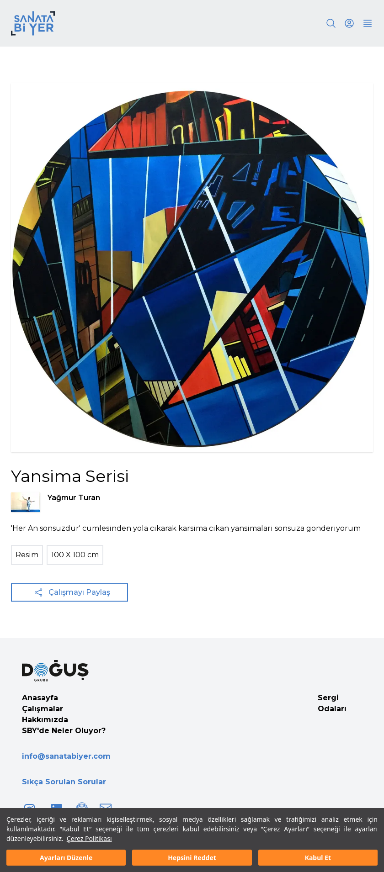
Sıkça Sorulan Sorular (64, 781)
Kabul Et (318, 857)
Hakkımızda (45, 719)
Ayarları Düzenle (66, 857)
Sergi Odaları (332, 703)
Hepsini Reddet (192, 857)
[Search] (330, 23)
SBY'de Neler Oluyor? (64, 730)
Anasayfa (40, 697)
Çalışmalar (42, 708)
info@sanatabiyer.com (66, 756)
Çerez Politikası (89, 838)
